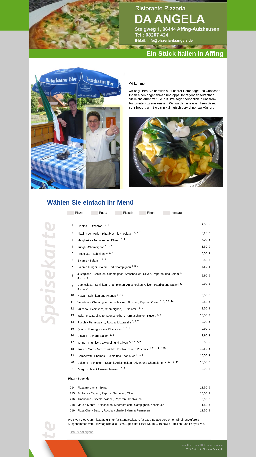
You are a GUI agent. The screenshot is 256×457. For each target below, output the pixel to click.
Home (184, 445)
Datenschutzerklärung (212, 445)
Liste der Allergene (81, 432)
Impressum (193, 445)
